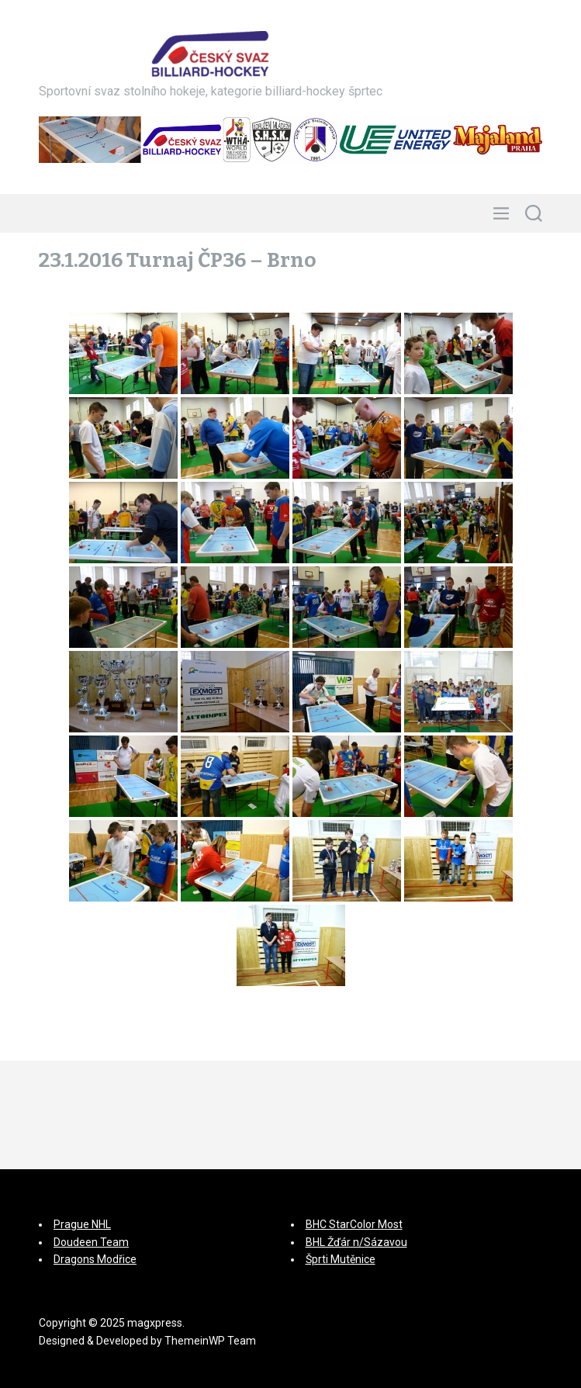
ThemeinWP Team (210, 1340)
